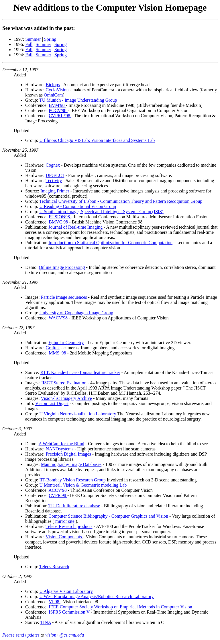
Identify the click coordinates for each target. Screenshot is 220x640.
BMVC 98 (59, 221)
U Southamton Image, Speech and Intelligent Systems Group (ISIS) (101, 211)
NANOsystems (60, 448)
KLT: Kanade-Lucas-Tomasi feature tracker (80, 372)
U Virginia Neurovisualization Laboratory (77, 413)
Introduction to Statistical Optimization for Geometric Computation (110, 242)
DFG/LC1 (55, 175)
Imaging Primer (54, 190)
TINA (45, 622)
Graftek (53, 347)
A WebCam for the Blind (61, 443)
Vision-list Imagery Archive (66, 398)
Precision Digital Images (68, 454)
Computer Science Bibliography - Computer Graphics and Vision (108, 516)
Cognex (53, 165)
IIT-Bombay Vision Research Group (72, 479)
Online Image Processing (62, 267)
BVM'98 (57, 105)
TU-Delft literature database (74, 505)
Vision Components (64, 536)
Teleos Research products (69, 526)
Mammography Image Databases (71, 464)
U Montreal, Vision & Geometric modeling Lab (83, 485)
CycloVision (57, 89)
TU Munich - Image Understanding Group (78, 100)
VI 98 (54, 601)
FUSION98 (60, 216)
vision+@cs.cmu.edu (64, 635)
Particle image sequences (64, 297)
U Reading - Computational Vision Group (77, 206)
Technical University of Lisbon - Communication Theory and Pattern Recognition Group (120, 201)
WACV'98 (59, 317)
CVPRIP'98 (60, 115)
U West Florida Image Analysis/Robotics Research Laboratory (96, 596)
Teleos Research (54, 566)
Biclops (53, 84)
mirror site (65, 521)
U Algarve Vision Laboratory (66, 591)
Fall (28, 44)
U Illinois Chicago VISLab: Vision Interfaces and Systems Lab (97, 140)
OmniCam (53, 94)
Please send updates (21, 635)
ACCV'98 (58, 490)
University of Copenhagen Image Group (76, 312)
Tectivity (54, 180)
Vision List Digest (51, 403)
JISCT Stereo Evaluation (64, 382)
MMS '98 (58, 352)
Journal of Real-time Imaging (75, 227)
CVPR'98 (58, 495)
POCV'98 (58, 110)
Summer (33, 39)
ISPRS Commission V (70, 612)
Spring (50, 39)
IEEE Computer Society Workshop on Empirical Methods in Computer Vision (120, 606)
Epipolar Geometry (66, 342)
